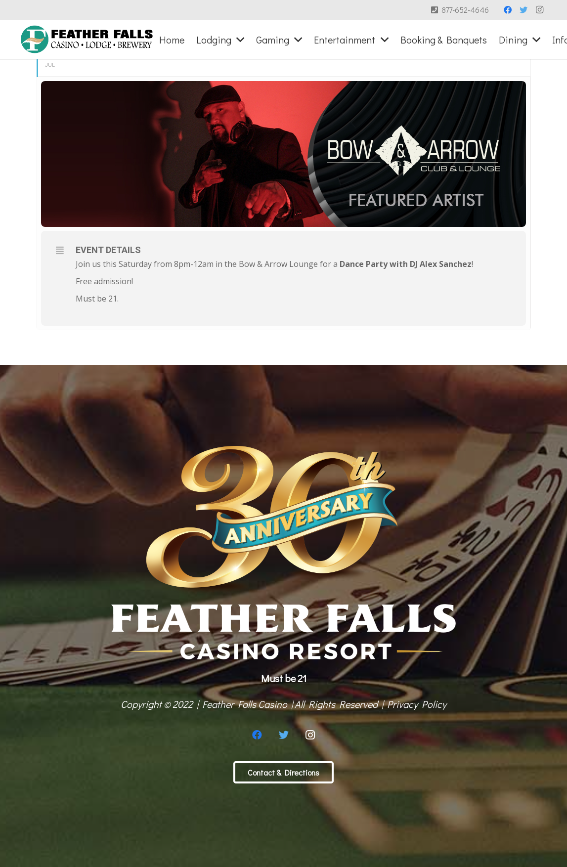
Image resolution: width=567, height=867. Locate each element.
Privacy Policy (416, 703)
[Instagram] (539, 10)
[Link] (87, 39)
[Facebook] (508, 10)
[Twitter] (523, 10)
